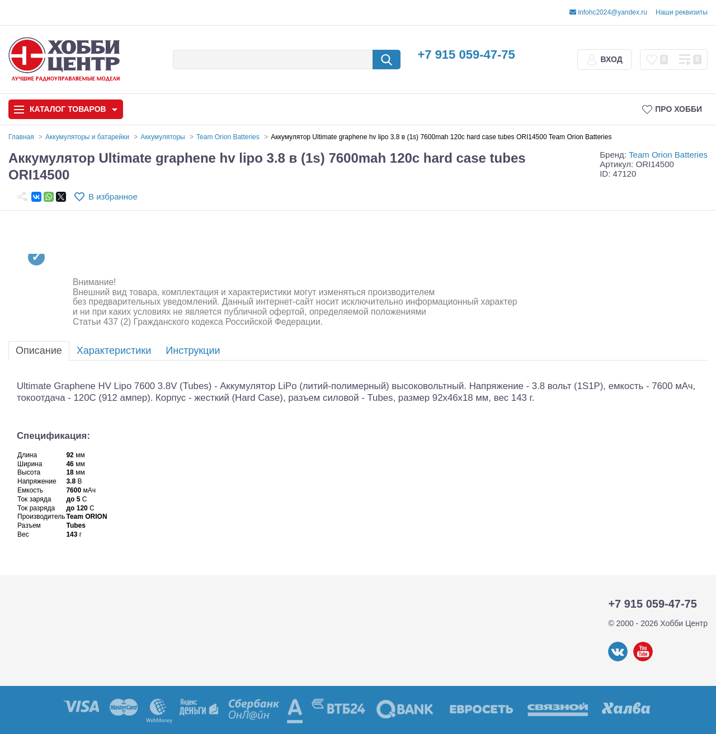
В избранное (113, 196)
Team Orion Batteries (668, 154)
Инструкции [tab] (193, 350)
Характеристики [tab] (114, 350)
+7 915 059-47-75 (466, 54)
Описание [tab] (39, 350)
